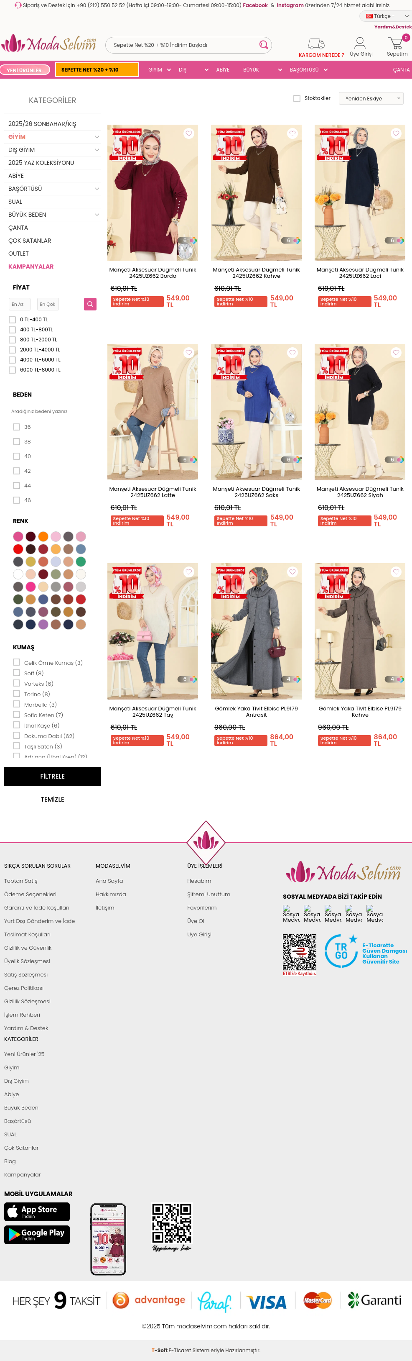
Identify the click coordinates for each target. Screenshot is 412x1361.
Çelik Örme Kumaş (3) (48, 662)
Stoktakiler (312, 98)
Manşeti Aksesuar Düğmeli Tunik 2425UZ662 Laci (360, 273)
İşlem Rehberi (22, 1015)
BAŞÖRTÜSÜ (304, 69)
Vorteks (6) (33, 683)
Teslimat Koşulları (27, 934)
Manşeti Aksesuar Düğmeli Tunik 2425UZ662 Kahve (256, 273)
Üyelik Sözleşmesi (27, 961)
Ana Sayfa (109, 881)
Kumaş (23, 647)
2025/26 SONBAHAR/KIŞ (42, 124)
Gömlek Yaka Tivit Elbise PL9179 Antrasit (256, 712)
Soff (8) (28, 672)
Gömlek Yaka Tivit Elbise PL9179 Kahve (360, 712)
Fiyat (21, 287)
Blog (10, 1161)
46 (22, 500)
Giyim (12, 1067)
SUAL (15, 201)
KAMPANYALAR (30, 266)
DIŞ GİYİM (186, 70)
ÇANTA (18, 227)
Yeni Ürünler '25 (24, 1054)
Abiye (11, 1094)
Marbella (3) (35, 704)
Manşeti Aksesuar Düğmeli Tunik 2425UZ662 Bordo (152, 273)
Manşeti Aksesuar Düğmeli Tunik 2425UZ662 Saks (256, 492)
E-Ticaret (180, 1321)
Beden (22, 394)
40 (22, 456)
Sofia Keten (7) (38, 714)
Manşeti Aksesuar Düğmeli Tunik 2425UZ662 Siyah (360, 492)
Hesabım (199, 881)
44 (22, 486)
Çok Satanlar (21, 1148)
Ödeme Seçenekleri (30, 894)
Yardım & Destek (26, 1028)
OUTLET (18, 253)
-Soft (160, 1321)
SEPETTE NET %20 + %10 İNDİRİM (90, 70)
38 (22, 442)
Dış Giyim (16, 1081)
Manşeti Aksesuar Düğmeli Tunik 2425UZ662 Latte (152, 492)
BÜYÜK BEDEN (251, 70)
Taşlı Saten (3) (37, 746)
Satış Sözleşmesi (26, 975)
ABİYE (223, 69)
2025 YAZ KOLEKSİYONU (41, 163)
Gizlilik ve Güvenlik (27, 948)
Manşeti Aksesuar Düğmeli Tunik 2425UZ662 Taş (152, 712)
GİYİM (155, 69)
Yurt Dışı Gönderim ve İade (39, 921)
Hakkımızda (111, 894)
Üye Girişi (199, 934)
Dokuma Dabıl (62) (43, 735)
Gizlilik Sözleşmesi (27, 1001)
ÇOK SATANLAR (29, 240)
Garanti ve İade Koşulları (36, 908)
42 (22, 471)
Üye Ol (195, 921)
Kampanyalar (22, 1175)
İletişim (105, 908)
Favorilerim (201, 908)
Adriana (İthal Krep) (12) (50, 756)
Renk (20, 521)
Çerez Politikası (23, 988)
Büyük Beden (21, 1108)
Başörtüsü (17, 1121)
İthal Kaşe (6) (36, 725)
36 (22, 427)
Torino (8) (31, 693)
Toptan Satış (21, 881)
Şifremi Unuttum (208, 894)
